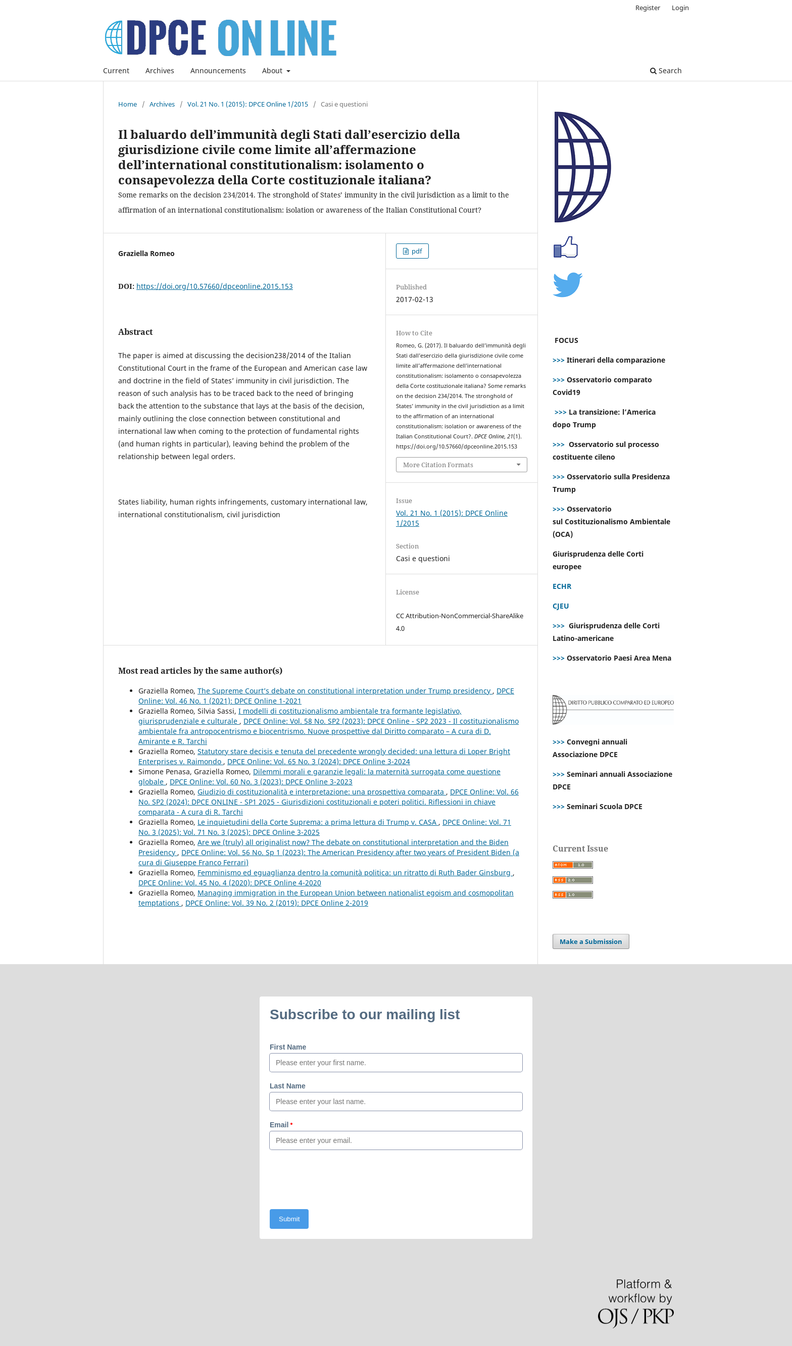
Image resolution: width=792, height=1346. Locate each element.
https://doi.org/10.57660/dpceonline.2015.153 (214, 286)
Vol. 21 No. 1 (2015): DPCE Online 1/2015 (247, 104)
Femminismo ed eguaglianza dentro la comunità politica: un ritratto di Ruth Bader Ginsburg (355, 872)
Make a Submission (591, 941)
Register (647, 7)
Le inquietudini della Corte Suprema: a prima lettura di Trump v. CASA (317, 822)
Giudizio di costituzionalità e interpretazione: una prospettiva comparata (321, 791)
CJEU (561, 606)
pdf (416, 251)
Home (127, 104)
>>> (559, 360)
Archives (159, 70)
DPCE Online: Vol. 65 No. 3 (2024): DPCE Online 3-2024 (318, 761)
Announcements (218, 70)
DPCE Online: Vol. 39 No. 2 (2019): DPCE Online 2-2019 (276, 903)
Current (116, 70)
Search (666, 70)
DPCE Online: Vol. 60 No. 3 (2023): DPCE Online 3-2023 (261, 781)
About (273, 70)
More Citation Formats (438, 464)
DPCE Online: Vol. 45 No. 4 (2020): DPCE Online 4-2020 (229, 882)
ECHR (562, 586)
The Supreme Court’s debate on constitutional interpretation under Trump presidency (344, 690)
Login (680, 7)
